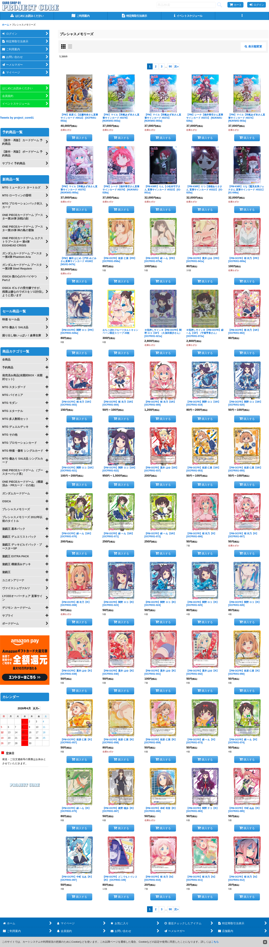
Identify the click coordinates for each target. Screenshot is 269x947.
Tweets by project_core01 (17, 117)
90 (170, 66)
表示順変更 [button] (253, 46)
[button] (242, 16)
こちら (215, 941)
